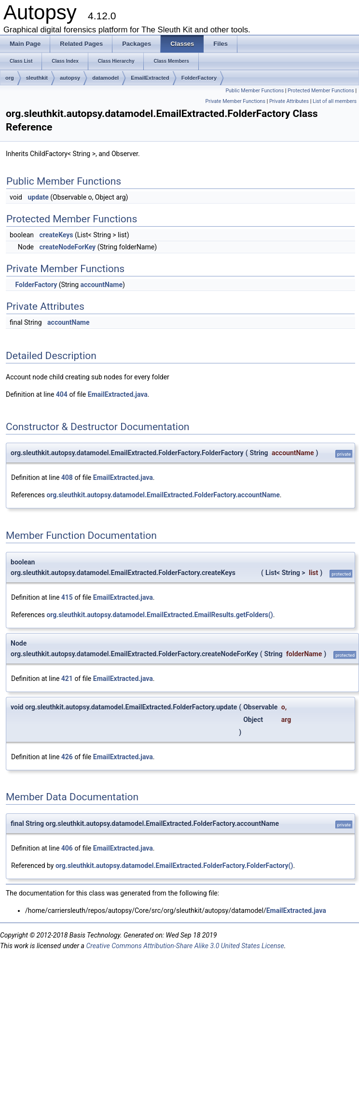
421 (67, 678)
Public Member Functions (254, 90)
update (38, 197)
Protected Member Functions (321, 90)
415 (67, 597)
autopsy (70, 78)
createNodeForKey (67, 247)
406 (67, 848)
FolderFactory (199, 78)
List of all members (335, 101)
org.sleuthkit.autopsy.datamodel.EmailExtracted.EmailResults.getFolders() (159, 615)
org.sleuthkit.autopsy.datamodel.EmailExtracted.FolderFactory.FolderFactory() (174, 865)
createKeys (56, 235)
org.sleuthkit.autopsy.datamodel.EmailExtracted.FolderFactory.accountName (162, 495)
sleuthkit (37, 78)
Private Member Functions (235, 101)
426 (67, 757)
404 (62, 394)
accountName (102, 285)
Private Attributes (289, 101)
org (9, 78)
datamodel (105, 78)
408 (67, 477)
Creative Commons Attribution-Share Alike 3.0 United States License (185, 946)
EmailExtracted (150, 78)
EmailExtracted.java (118, 394)
